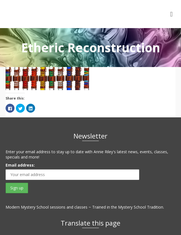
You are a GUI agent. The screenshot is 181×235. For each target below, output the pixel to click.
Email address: (20, 165)
